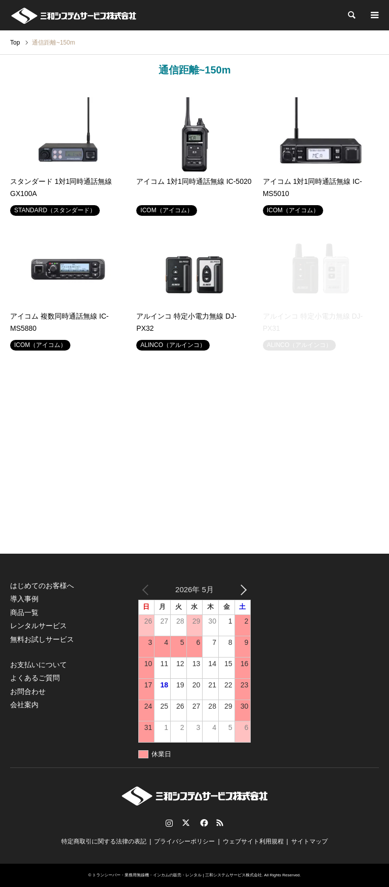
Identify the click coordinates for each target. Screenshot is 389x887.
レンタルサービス (38, 626)
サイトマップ (309, 841)
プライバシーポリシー (184, 841)
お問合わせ (28, 691)
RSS (219, 822)
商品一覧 (24, 612)
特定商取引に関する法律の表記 (103, 841)
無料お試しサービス (42, 639)
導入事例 (24, 599)
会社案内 (24, 705)
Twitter (185, 822)
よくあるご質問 (35, 678)
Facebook (203, 822)
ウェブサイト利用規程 (253, 841)
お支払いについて (38, 665)
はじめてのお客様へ (42, 586)
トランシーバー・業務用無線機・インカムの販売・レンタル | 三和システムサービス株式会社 (177, 875)
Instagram (169, 822)
